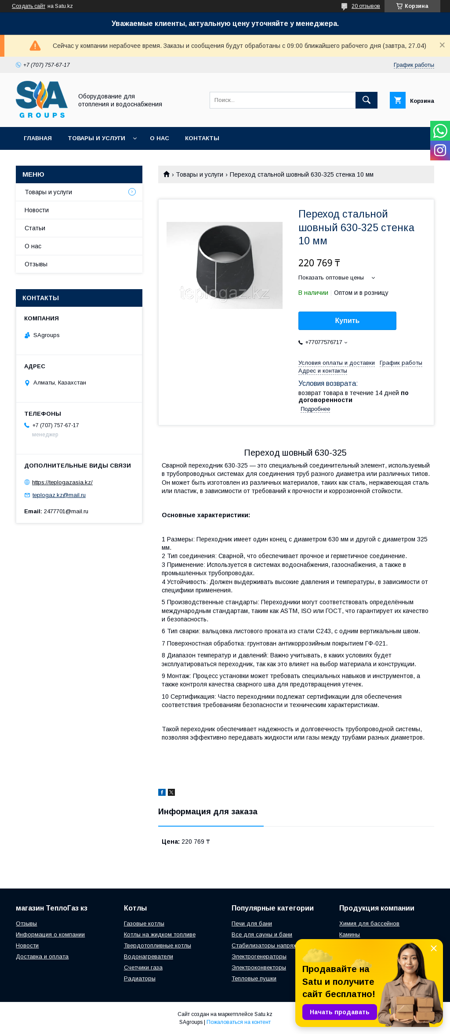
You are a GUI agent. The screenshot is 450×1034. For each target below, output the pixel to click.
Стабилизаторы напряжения (270, 945)
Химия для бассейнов (369, 923)
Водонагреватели (148, 956)
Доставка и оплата (42, 956)
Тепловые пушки (254, 978)
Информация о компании (50, 934)
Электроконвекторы (259, 967)
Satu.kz (263, 1014)
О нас (159, 138)
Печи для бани (252, 923)
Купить (347, 320)
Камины (349, 934)
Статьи (35, 228)
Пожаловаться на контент (239, 1022)
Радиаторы (140, 978)
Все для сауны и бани (262, 934)
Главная (38, 138)
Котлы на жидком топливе (160, 934)
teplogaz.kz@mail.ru (59, 495)
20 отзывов (366, 6)
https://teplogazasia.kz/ (62, 482)
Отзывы (36, 264)
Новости (37, 210)
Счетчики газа (143, 967)
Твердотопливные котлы (157, 945)
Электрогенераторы (259, 956)
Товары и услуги (96, 138)
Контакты (202, 138)
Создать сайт (28, 6)
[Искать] (366, 100)
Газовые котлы (144, 923)
